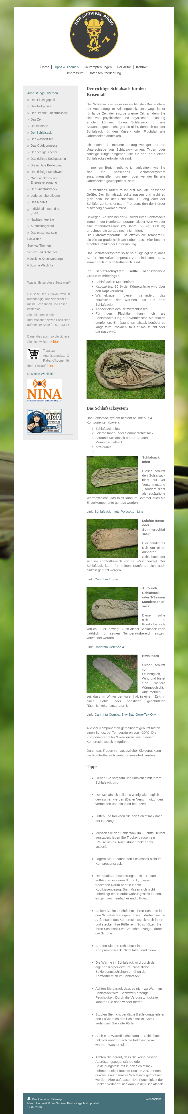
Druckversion (38, 1099)
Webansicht (153, 1099)
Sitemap (56, 1099)
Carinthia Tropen (107, 579)
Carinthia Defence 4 (110, 647)
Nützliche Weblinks (40, 374)
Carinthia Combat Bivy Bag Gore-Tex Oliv (125, 714)
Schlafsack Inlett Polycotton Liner (120, 511)
